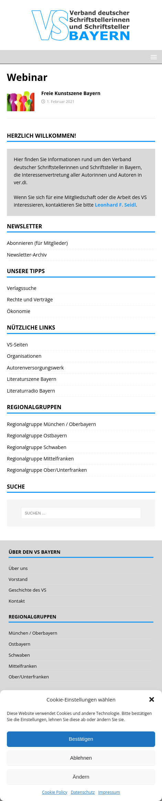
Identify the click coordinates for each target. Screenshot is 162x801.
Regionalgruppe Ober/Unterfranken (47, 470)
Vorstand (18, 579)
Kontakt (17, 601)
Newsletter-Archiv (27, 254)
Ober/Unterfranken (29, 677)
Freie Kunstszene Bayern (70, 93)
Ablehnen (81, 758)
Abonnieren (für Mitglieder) (37, 243)
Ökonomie (18, 311)
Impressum (109, 792)
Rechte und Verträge (30, 299)
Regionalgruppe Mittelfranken (40, 458)
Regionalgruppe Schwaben (36, 447)
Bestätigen (81, 739)
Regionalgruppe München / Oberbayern (51, 424)
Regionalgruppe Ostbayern (37, 435)
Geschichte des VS (27, 590)
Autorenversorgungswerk (35, 367)
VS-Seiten (17, 344)
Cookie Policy (54, 792)
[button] (151, 699)
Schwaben (19, 655)
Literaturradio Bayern (31, 390)
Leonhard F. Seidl (115, 204)
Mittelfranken (23, 666)
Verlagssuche (21, 288)
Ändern (81, 777)
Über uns (18, 568)
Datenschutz (83, 792)
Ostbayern (19, 644)
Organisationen (24, 356)
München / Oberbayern (33, 633)
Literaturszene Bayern (31, 379)
